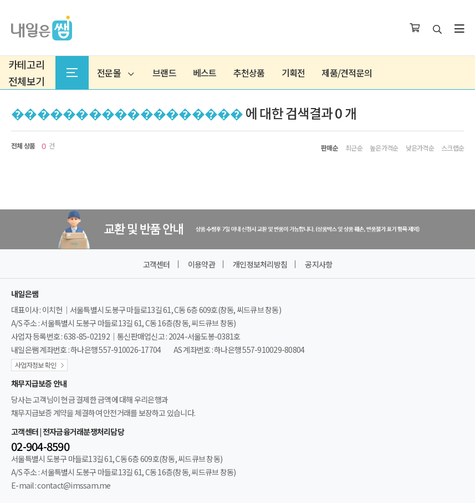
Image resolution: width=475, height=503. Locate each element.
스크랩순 (452, 148)
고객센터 (156, 264)
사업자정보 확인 (35, 364)
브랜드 (164, 72)
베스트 (205, 72)
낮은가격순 (420, 148)
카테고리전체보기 (26, 72)
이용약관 (201, 264)
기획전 (293, 72)
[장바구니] (414, 28)
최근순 (353, 148)
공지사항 (318, 264)
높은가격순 (384, 148)
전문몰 (115, 72)
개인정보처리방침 (260, 264)
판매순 (329, 148)
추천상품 (249, 72)
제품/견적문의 (346, 72)
